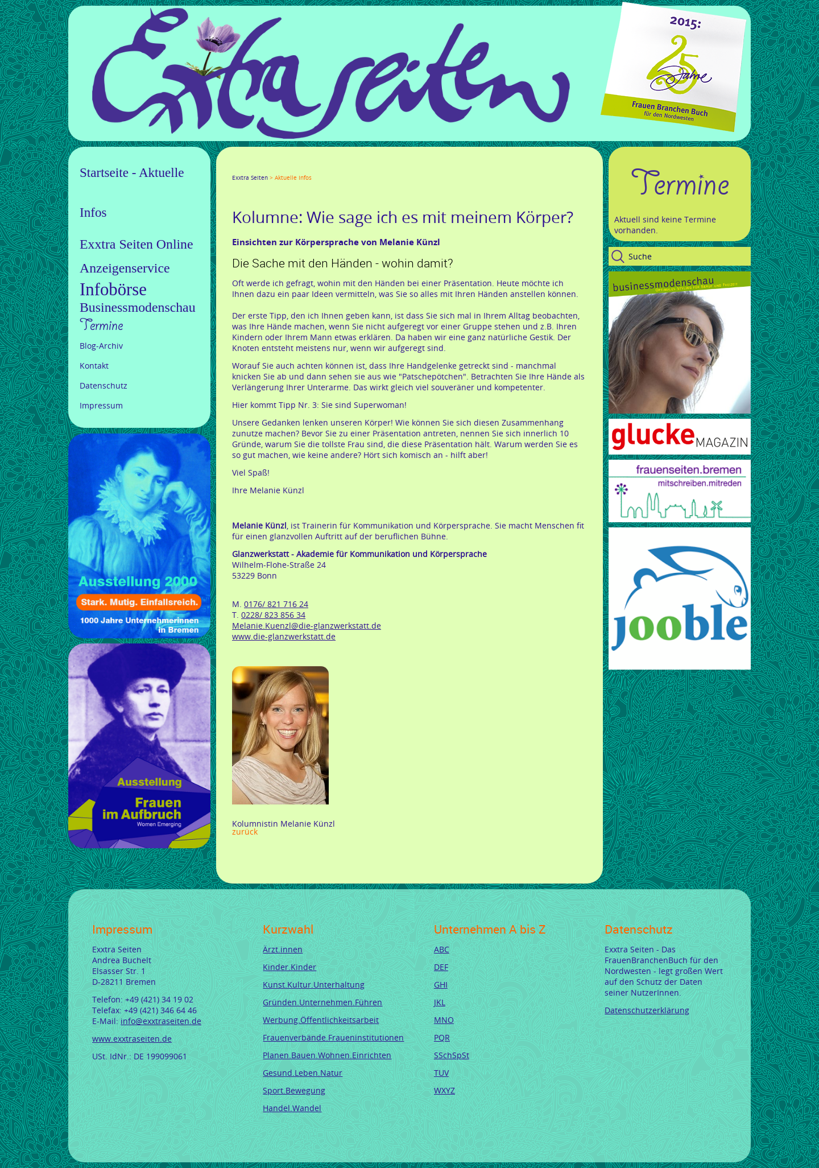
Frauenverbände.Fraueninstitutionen (333, 1037)
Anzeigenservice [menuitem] (125, 268)
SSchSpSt (451, 1055)
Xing (291, 167)
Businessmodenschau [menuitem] (138, 307)
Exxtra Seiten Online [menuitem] (136, 244)
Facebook (236, 167)
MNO (444, 1019)
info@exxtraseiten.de (161, 1021)
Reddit (332, 167)
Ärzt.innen (283, 949)
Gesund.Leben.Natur (302, 1072)
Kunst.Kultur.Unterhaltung (314, 984)
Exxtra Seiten (250, 177)
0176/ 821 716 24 (276, 604)
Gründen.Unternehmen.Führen (322, 1002)
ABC (441, 949)
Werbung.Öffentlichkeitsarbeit (321, 1019)
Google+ (263, 167)
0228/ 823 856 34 (273, 614)
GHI (441, 984)
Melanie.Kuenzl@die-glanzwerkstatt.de (306, 625)
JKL (439, 1002)
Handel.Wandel (292, 1108)
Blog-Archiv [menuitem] (101, 345)
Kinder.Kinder (289, 966)
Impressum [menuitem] (101, 405)
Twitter (250, 167)
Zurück (245, 831)
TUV (441, 1072)
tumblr (318, 167)
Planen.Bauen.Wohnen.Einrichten (327, 1055)
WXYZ (444, 1090)
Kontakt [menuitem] (94, 365)
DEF (441, 966)
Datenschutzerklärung (647, 1010)
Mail (304, 167)
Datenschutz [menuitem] (103, 385)
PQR (442, 1037)
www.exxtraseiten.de (132, 1038)
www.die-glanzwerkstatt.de (284, 636)
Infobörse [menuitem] (113, 289)
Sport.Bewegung (294, 1090)
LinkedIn (277, 167)
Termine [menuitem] (101, 325)
